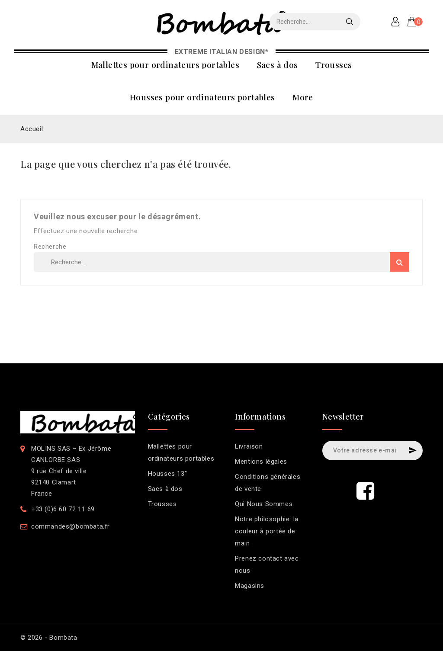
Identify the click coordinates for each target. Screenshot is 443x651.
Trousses (333, 64)
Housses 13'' (167, 474)
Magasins (249, 586)
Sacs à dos (277, 64)
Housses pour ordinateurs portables (202, 97)
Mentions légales (261, 461)
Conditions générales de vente (267, 483)
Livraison (249, 446)
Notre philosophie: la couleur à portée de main (267, 531)
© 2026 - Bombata (48, 637)
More (302, 97)
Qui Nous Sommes (263, 504)
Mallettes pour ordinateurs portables (165, 64)
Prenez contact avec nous (267, 564)
